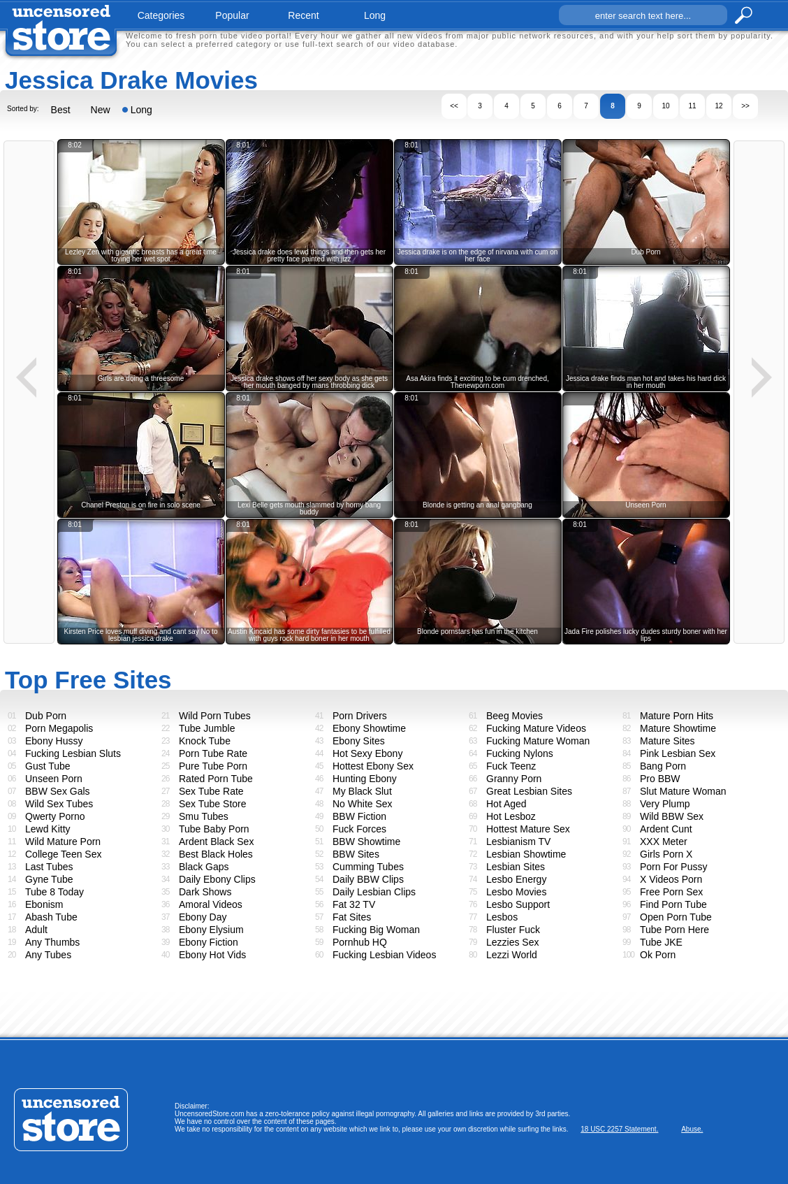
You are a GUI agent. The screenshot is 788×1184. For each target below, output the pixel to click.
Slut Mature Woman (683, 791)
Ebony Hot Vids (212, 955)
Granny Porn (513, 778)
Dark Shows (205, 892)
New (100, 109)
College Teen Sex (63, 854)
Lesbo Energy (516, 879)
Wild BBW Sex (671, 816)
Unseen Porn (53, 778)
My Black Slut (362, 791)
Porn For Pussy (673, 866)
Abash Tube (51, 917)
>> (745, 106)
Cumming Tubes (368, 866)
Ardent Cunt (666, 829)
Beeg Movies (514, 716)
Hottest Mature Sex (528, 829)
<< (454, 106)
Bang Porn (663, 766)
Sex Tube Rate (211, 791)
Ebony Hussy (53, 741)
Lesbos (502, 917)
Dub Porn (45, 716)
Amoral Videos (210, 904)
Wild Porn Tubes (215, 716)
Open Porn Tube (676, 917)
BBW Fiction (359, 816)
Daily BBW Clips (368, 879)
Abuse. (692, 1129)
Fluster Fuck (513, 929)
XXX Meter (663, 841)
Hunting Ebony (365, 778)
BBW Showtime (366, 841)
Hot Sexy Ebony (367, 753)
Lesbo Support (518, 904)
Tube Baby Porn (214, 829)
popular (232, 15)
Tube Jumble (207, 728)
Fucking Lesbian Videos (384, 955)
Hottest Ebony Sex (373, 766)
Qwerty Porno (55, 816)
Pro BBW (660, 778)
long (375, 15)
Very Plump (665, 804)
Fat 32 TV (354, 904)
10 (665, 106)
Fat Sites (352, 917)
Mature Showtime (678, 728)
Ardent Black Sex (216, 841)
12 (718, 106)
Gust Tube (48, 766)
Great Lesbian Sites (529, 791)
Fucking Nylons (519, 753)
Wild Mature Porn (63, 841)
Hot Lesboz (511, 816)
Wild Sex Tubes (59, 804)
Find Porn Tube (673, 904)
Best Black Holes (216, 854)
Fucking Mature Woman (538, 741)
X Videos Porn (671, 879)
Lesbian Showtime (526, 854)
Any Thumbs (52, 942)
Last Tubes (49, 866)
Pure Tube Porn (213, 766)
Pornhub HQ (360, 942)
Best (61, 109)
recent (303, 15)
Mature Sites (667, 741)
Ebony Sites (359, 741)
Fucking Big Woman (376, 929)
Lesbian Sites (515, 866)
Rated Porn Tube (216, 778)
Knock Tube (205, 741)
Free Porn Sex (671, 892)
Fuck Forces (359, 829)
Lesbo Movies (516, 892)
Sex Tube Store (213, 804)
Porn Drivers (360, 716)
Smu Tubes (203, 816)
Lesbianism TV (518, 841)
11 (692, 106)
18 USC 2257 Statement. (619, 1129)
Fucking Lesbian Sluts (73, 753)
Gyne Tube (49, 879)
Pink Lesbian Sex (677, 753)
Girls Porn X (666, 854)
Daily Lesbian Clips (374, 892)
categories (161, 15)
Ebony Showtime (369, 728)
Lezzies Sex (512, 942)
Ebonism (44, 904)
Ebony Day (202, 917)
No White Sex (363, 804)
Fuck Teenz (511, 766)
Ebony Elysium (211, 929)
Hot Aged (506, 804)
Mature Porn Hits (676, 716)
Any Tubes (48, 955)
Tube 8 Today (54, 892)
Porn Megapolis (59, 728)
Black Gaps (204, 866)
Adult (36, 929)
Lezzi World (511, 955)
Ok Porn (658, 955)
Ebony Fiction (208, 942)
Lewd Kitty (48, 829)
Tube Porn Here (674, 929)
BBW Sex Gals (57, 791)
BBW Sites (356, 854)
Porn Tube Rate (213, 753)
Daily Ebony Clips (217, 879)
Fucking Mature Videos (536, 728)
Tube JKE (661, 942)
